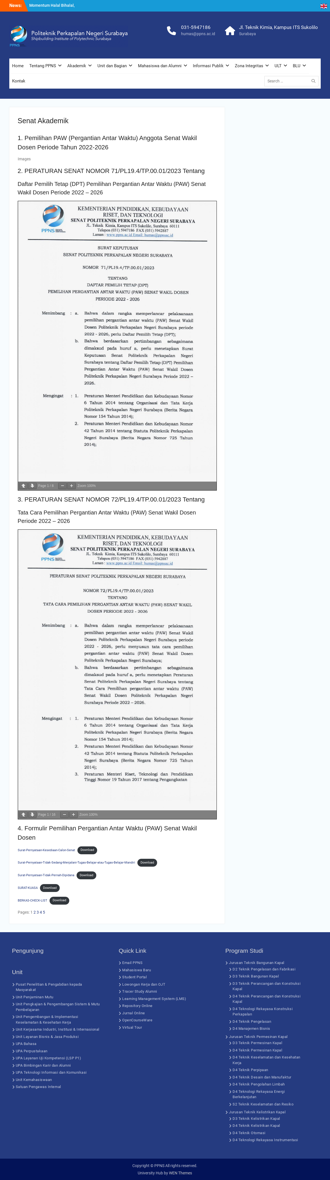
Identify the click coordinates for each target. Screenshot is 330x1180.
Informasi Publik (208, 65)
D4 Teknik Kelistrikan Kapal (256, 1125)
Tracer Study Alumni (139, 991)
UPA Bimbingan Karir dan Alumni (43, 1065)
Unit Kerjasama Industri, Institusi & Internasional (57, 1029)
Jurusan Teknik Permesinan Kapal (258, 1037)
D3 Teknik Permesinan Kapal (257, 1043)
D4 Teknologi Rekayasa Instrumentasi (265, 1140)
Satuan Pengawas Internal (38, 1087)
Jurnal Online (133, 1013)
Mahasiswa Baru (136, 970)
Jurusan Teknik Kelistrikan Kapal (257, 1112)
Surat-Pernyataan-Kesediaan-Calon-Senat (46, 850)
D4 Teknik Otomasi (249, 1133)
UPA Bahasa (26, 1044)
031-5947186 (196, 27)
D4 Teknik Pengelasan (252, 1021)
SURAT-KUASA (28, 888)
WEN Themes (180, 1173)
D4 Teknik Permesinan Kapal (257, 1050)
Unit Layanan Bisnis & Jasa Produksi (47, 1037)
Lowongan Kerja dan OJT (143, 984)
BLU (296, 65)
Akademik (76, 65)
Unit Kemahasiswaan (34, 1080)
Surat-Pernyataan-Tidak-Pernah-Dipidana (46, 875)
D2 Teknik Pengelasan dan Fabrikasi (264, 969)
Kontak (18, 81)
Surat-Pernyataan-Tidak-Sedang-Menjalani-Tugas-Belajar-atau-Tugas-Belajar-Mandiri (76, 862)
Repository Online (137, 1006)
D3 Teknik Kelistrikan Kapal (256, 1118)
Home (18, 65)
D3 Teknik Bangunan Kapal (256, 976)
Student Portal (134, 977)
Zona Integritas (249, 65)
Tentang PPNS (42, 65)
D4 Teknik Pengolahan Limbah (259, 1084)
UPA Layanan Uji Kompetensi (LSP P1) (48, 1058)
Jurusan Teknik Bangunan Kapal (256, 963)
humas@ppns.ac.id (198, 34)
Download (87, 850)
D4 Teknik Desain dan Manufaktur (262, 1077)
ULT (278, 65)
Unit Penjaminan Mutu (34, 997)
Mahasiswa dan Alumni (160, 65)
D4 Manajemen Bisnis (251, 1028)
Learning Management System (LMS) (154, 999)
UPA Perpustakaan (32, 1051)
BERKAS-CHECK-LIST (32, 900)
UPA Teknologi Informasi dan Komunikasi (51, 1072)
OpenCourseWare (137, 1020)
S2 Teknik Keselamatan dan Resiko (263, 1104)
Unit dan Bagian (112, 65)
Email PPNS (132, 963)
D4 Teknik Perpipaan (250, 1070)
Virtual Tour (132, 1027)
